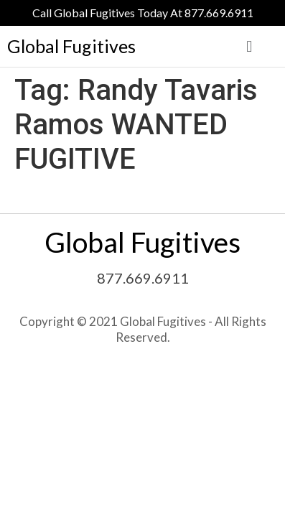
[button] (249, 46)
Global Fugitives (71, 46)
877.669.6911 (143, 278)
